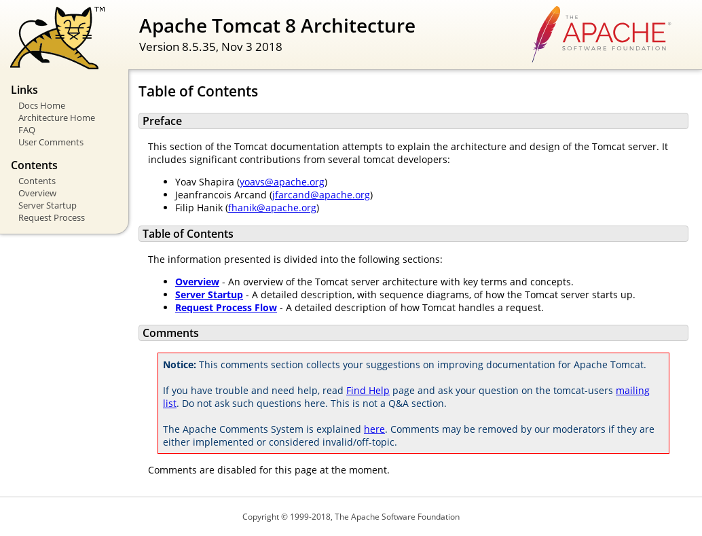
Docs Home (41, 105)
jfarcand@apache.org (321, 194)
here (374, 429)
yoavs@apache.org (282, 181)
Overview (37, 193)
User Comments (51, 142)
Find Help (368, 390)
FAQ (26, 130)
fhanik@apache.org (272, 207)
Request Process (51, 217)
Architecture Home (56, 117)
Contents (37, 181)
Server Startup (47, 205)
